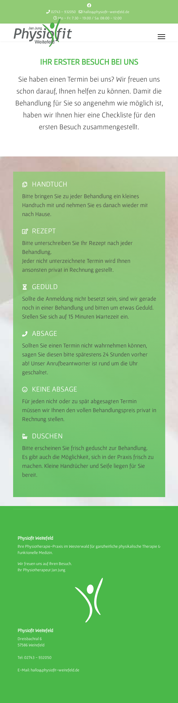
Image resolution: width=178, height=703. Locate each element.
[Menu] (161, 37)
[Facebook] (89, 5)
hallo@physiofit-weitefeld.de (106, 12)
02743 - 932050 (63, 12)
